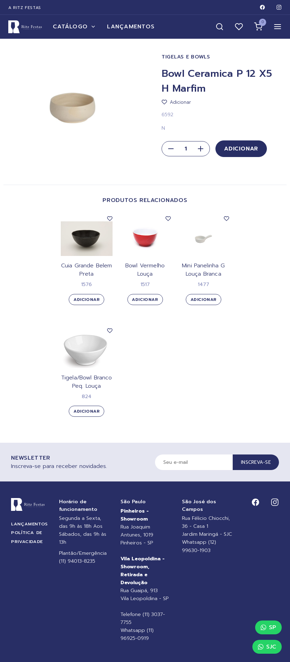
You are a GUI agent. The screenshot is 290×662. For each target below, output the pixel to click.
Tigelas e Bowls (186, 57)
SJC (267, 647)
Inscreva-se (256, 462)
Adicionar (241, 149)
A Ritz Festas (24, 7)
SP (268, 627)
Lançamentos (131, 26)
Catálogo (74, 26)
